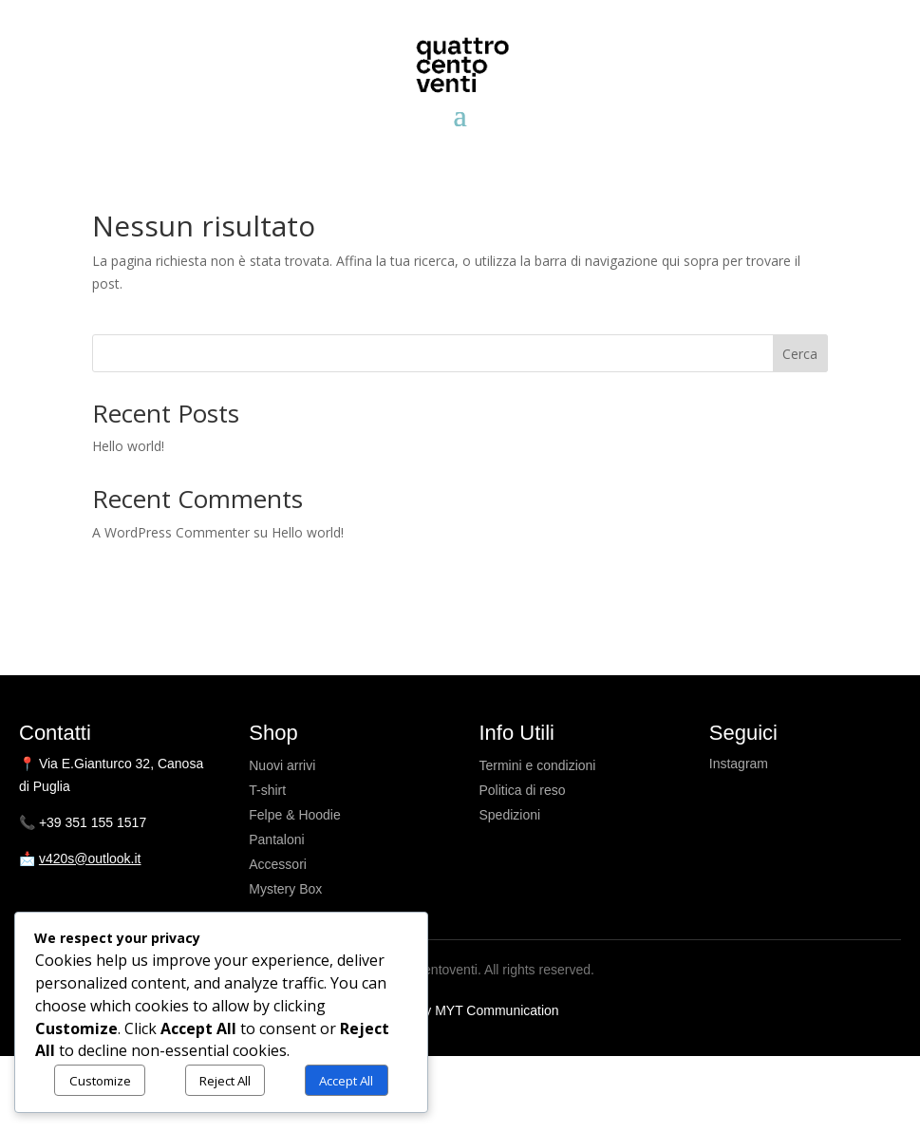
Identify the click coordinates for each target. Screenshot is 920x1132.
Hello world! (128, 446)
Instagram (738, 763)
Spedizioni (510, 814)
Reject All (225, 1080)
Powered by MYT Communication (459, 1010)
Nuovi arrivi (282, 765)
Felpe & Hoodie (295, 814)
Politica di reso (522, 790)
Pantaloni (276, 839)
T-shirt (267, 790)
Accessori (278, 864)
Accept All (346, 1080)
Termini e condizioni (537, 765)
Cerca (799, 354)
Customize (100, 1080)
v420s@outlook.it (90, 858)
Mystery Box (285, 888)
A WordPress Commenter (171, 532)
